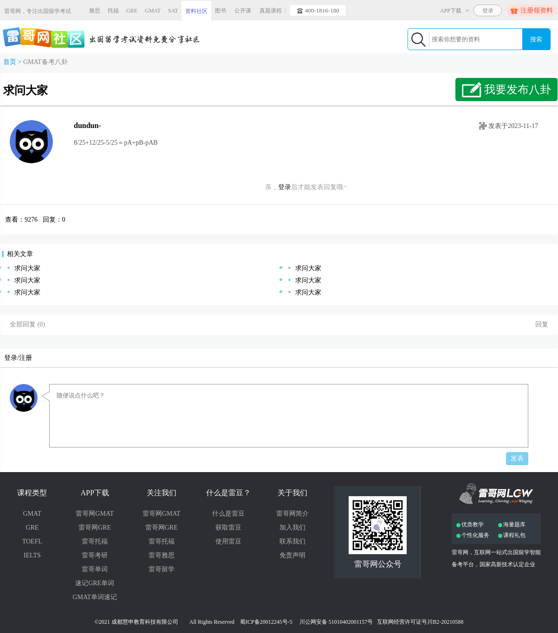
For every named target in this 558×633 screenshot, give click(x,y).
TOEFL (32, 541)
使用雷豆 (228, 541)
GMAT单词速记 (94, 597)
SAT (173, 10)
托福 (113, 10)
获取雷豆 (228, 527)
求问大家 (27, 268)
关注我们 (161, 493)
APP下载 (94, 493)
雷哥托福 (95, 541)
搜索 (536, 39)
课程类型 (32, 493)
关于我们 (292, 493)
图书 (220, 10)
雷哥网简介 (292, 513)
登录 (284, 187)
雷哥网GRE (94, 527)
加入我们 (292, 527)
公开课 (242, 10)
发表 (517, 458)
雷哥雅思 (162, 555)
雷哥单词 (95, 569)
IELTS (32, 555)
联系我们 (292, 541)
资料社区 (196, 11)
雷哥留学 (162, 569)
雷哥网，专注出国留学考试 (37, 11)
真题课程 (271, 10)
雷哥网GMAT (95, 513)
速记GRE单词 (94, 583)
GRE (131, 10)
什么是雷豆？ (228, 493)
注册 (25, 357)
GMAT (153, 10)
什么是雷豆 (228, 513)
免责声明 (292, 555)
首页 (9, 61)
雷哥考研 (95, 555)
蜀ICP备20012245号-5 (266, 622)
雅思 (94, 10)
